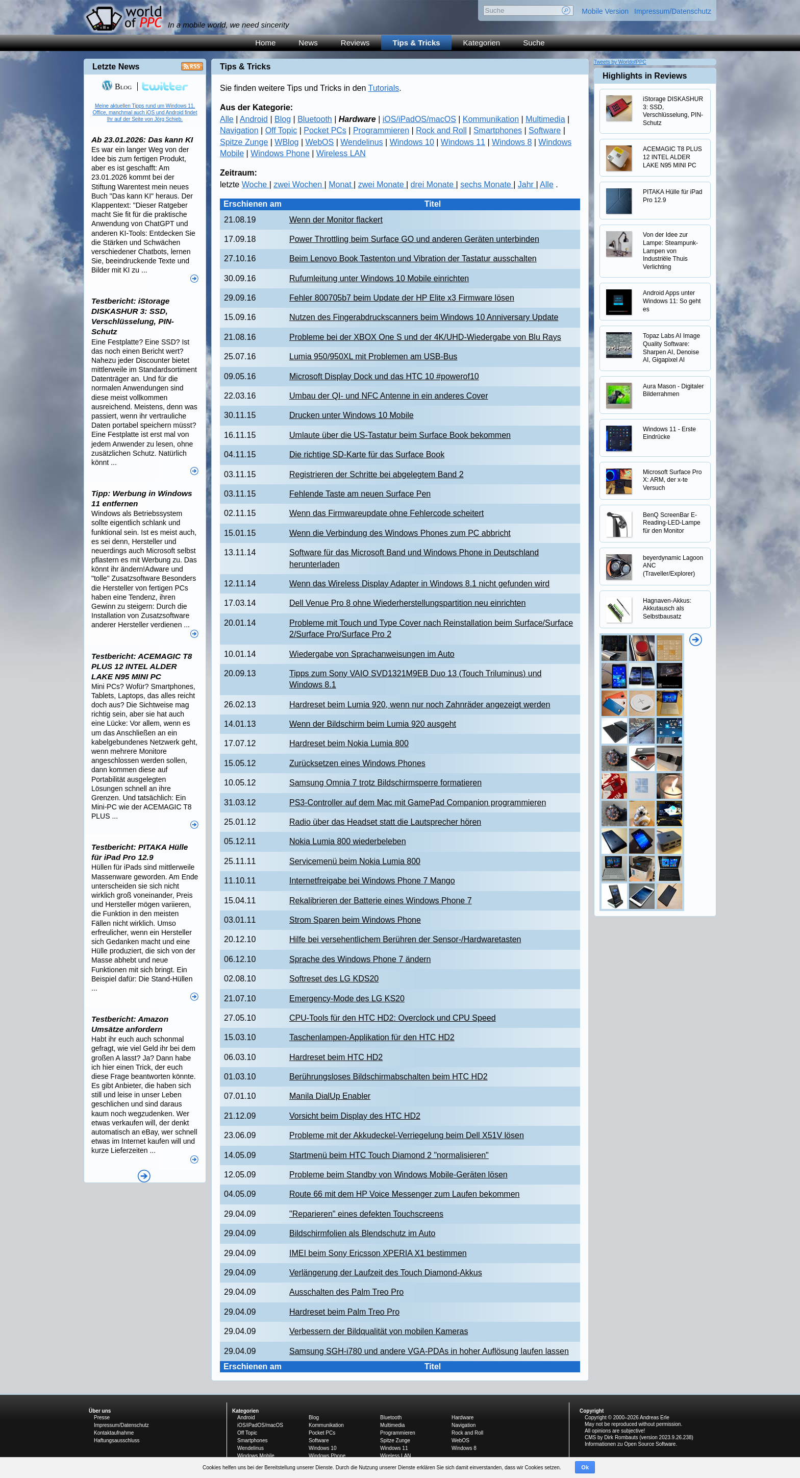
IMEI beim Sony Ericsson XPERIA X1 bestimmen (378, 1253)
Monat (341, 184)
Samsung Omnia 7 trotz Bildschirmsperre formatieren (385, 782)
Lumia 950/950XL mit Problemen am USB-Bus (373, 356)
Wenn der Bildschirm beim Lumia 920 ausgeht (372, 724)
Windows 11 (463, 142)
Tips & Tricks (416, 42)
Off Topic (281, 130)
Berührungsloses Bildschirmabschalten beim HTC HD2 (388, 1076)
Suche (534, 42)
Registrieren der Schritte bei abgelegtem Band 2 (376, 474)
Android (254, 119)
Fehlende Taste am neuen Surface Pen (360, 493)
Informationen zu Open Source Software (630, 1444)
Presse (102, 1417)
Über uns (100, 1411)
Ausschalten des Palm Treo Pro (346, 1292)
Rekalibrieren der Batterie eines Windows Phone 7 (380, 900)
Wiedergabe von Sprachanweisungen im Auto (372, 654)
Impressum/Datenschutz (672, 11)
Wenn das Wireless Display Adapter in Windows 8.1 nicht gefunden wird (419, 583)
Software (545, 130)
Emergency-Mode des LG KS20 (347, 998)
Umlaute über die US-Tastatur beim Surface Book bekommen (400, 435)
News (308, 42)
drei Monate (433, 184)
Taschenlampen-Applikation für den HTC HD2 (372, 1037)
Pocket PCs (325, 130)
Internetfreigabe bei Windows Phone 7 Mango (372, 880)
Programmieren (381, 130)
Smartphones (497, 130)
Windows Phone (280, 153)
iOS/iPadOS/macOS (419, 119)
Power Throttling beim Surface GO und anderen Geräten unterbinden (414, 239)
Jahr (527, 184)
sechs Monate (486, 184)
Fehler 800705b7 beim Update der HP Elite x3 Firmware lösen (401, 297)
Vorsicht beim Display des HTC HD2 (354, 1116)
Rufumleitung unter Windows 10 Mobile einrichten (379, 278)
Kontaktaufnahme (114, 1433)
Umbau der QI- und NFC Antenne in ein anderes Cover (388, 395)
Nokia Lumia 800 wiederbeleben (347, 841)
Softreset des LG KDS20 (334, 978)
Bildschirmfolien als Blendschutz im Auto (362, 1233)
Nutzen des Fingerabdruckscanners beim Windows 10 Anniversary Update (423, 317)
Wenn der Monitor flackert (336, 219)
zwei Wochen (298, 184)
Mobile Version (605, 11)
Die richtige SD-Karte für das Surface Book (366, 454)
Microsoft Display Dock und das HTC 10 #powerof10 (384, 376)
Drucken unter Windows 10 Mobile (351, 415)
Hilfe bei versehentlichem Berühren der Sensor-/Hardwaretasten (405, 939)
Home (265, 42)
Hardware (462, 1417)
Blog (282, 119)
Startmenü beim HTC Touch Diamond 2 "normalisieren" (389, 1155)
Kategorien (482, 42)
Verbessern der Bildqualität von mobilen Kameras (378, 1331)
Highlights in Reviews (645, 75)
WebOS (320, 142)
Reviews (355, 42)
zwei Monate (382, 184)
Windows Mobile (255, 1456)
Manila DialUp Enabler (329, 1096)
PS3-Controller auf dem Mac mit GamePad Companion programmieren (417, 802)
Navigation (239, 130)
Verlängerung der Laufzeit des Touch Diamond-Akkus (385, 1272)
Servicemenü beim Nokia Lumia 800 (354, 861)
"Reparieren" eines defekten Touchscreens (366, 1214)
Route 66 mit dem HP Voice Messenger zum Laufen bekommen (404, 1194)
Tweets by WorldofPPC (620, 62)
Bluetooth (314, 119)
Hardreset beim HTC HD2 (336, 1057)
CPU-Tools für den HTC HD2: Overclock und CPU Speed (392, 1018)
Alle (227, 119)
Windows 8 (512, 142)
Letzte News (115, 66)
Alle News (144, 1176)
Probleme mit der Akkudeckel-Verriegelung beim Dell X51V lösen (406, 1135)
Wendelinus (361, 142)
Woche (255, 184)
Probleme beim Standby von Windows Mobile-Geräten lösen (398, 1174)
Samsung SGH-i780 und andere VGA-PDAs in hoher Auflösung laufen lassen (429, 1351)
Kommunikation (491, 119)
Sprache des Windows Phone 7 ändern (360, 959)
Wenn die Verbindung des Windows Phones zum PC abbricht (400, 533)
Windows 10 (412, 142)
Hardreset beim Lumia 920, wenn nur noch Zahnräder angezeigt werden (419, 704)
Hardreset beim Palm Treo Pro (344, 1312)
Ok (585, 1467)
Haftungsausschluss (117, 1440)
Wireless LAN (341, 153)
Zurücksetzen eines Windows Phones (357, 763)
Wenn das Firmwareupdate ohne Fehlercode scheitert (386, 513)
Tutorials (383, 88)
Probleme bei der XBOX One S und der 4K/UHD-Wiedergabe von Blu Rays (425, 337)
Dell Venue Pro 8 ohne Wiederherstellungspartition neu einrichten (407, 603)
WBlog (286, 142)
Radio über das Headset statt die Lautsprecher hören (385, 822)
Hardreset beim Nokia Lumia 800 (349, 743)
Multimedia (545, 119)
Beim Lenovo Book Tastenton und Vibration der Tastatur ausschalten (413, 258)
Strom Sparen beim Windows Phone (355, 920)
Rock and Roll (441, 130)
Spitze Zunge (244, 142)
